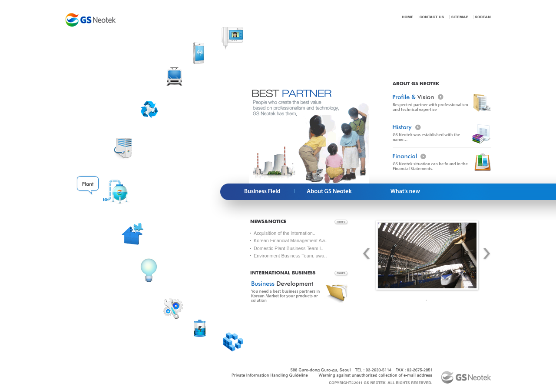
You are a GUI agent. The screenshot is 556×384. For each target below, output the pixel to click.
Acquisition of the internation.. (284, 233)
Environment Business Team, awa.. (290, 255)
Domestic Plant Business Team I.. (289, 248)
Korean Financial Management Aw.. (291, 240)
